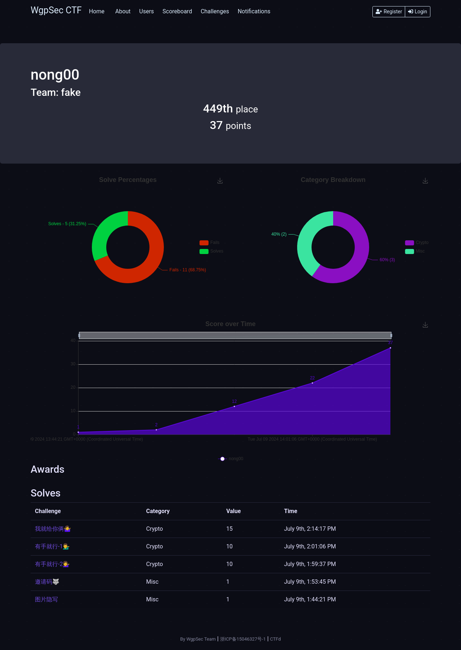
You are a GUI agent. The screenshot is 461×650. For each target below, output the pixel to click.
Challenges (215, 11)
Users (146, 11)
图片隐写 (46, 599)
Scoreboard (177, 11)
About (123, 11)
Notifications (254, 11)
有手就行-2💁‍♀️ (52, 564)
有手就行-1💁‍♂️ (52, 546)
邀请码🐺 (47, 581)
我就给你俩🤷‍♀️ (53, 528)
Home (96, 11)
